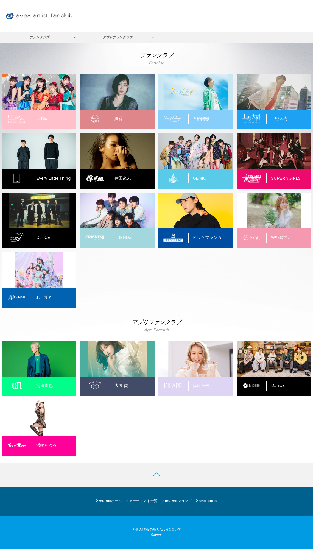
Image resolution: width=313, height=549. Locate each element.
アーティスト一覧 (141, 500)
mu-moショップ (176, 500)
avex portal (206, 500)
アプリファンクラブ (117, 37)
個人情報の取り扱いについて (156, 529)
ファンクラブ (39, 37)
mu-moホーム (108, 500)
